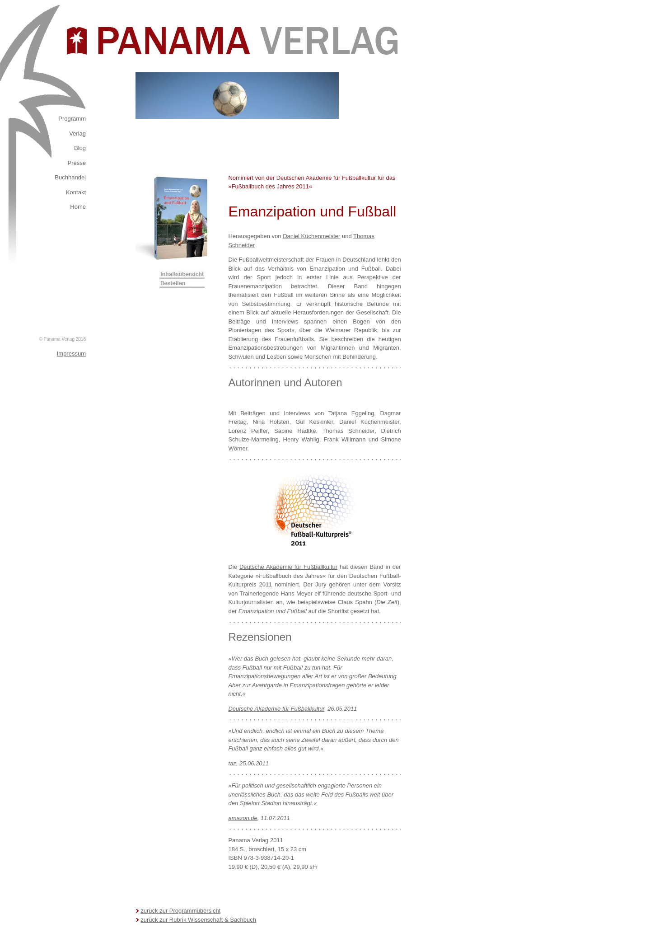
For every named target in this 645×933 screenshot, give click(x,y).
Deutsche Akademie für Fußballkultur (288, 566)
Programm (72, 118)
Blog (80, 148)
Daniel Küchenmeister (311, 236)
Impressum (71, 353)
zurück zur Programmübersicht (180, 910)
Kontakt (76, 192)
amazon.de (242, 818)
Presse (77, 162)
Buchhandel (70, 177)
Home (78, 206)
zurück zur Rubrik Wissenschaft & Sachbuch (198, 919)
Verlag (77, 133)
